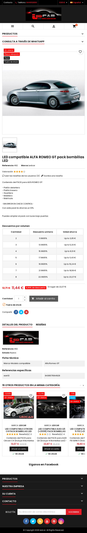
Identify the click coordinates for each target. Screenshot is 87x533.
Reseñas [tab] (41, 324)
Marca (24, 165)
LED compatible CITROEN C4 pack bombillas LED (18, 430)
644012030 (31, 2)
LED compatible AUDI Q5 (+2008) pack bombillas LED (52, 431)
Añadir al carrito (43, 298)
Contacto (8, 2)
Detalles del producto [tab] (17, 324)
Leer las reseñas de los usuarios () (22, 175)
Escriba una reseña (53, 175)
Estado (6, 352)
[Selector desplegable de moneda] (63, 2)
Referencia (8, 165)
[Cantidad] (18, 299)
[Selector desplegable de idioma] (77, 2)
